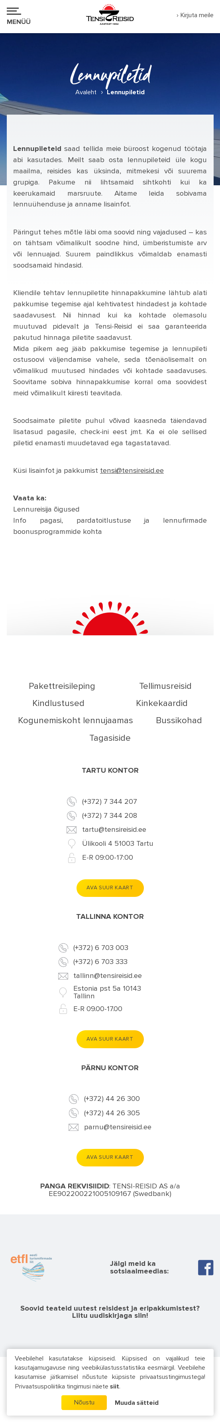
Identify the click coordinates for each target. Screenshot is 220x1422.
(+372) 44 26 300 (112, 1099)
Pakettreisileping (62, 686)
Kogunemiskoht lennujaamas (75, 720)
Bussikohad (179, 720)
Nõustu (84, 1402)
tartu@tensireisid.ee (114, 830)
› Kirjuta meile (195, 15)
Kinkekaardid (162, 703)
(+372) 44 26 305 (112, 1113)
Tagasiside (110, 738)
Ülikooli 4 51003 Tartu (117, 844)
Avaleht (85, 92)
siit (114, 1386)
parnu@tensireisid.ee (117, 1127)
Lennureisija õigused (46, 509)
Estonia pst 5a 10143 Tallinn (107, 992)
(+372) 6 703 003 (100, 948)
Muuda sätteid (137, 1403)
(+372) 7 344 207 (109, 802)
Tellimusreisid (165, 686)
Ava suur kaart (109, 888)
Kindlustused (58, 703)
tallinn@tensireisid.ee (107, 976)
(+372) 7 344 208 (109, 816)
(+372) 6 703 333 (100, 962)
